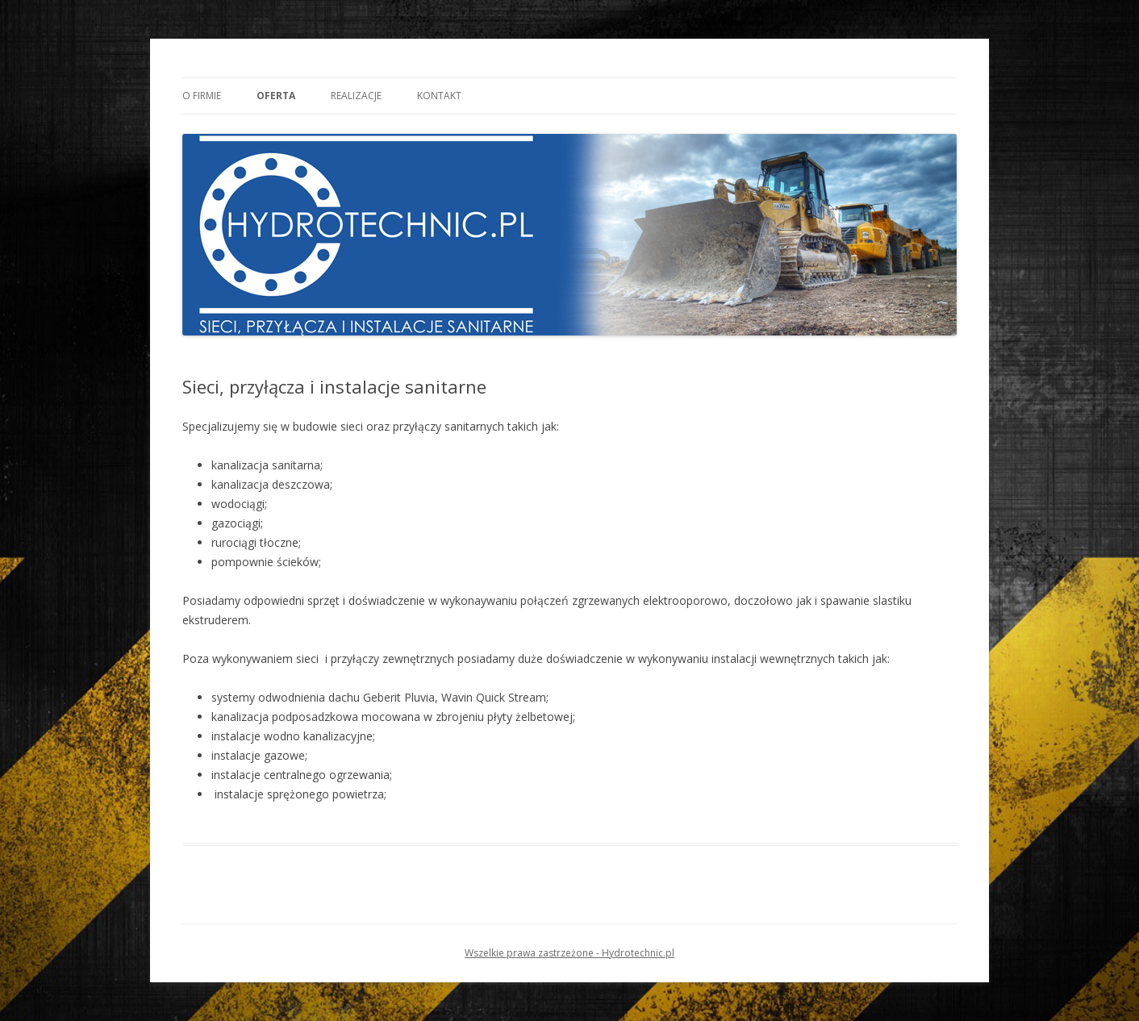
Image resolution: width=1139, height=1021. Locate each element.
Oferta (276, 95)
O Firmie (201, 95)
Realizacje (356, 95)
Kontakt (439, 95)
